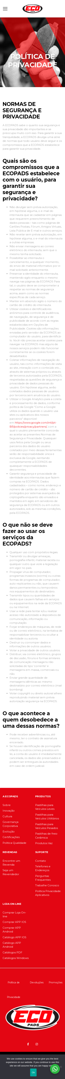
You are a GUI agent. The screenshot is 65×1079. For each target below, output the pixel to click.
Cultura (7, 816)
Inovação (9, 810)
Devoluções (37, 982)
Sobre (7, 805)
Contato (40, 860)
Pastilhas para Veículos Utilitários (47, 816)
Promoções (55, 982)
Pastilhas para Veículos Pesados (46, 826)
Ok (33, 1072)
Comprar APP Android (12, 929)
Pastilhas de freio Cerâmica (46, 835)
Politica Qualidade (14, 842)
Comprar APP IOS (14, 922)
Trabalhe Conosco (47, 885)
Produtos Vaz (44, 843)
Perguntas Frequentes (43, 877)
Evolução (9, 831)
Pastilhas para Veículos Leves (44, 807)
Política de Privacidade (13, 990)
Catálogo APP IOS (14, 937)
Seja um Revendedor (11, 872)
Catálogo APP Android (12, 944)
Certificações (11, 837)
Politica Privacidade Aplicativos (48, 893)
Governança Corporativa (10, 823)
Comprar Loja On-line (14, 914)
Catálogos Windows (16, 958)
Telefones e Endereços (42, 868)
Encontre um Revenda (11, 862)
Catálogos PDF (12, 952)
